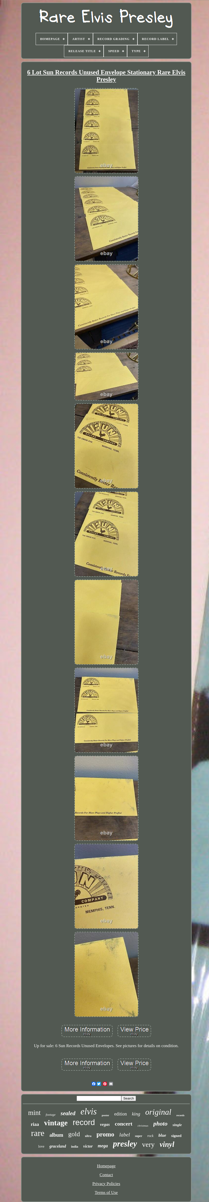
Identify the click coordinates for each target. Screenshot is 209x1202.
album (56, 1135)
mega (103, 1145)
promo (105, 1134)
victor (87, 1146)
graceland (57, 1146)
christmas (142, 1125)
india (74, 1146)
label (124, 1135)
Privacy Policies (106, 1183)
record (84, 1122)
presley (125, 1143)
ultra (88, 1136)
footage (51, 1114)
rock (150, 1136)
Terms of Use (106, 1192)
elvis (88, 1111)
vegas (105, 1124)
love (41, 1146)
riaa (35, 1124)
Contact (106, 1174)
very (148, 1144)
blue (162, 1135)
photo (160, 1123)
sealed (68, 1113)
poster (105, 1115)
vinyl (167, 1144)
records (180, 1115)
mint (34, 1112)
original (158, 1111)
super (138, 1136)
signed (176, 1136)
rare (37, 1133)
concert (123, 1124)
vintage (55, 1122)
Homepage (106, 1166)
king (136, 1113)
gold (74, 1134)
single (177, 1125)
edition (120, 1113)
